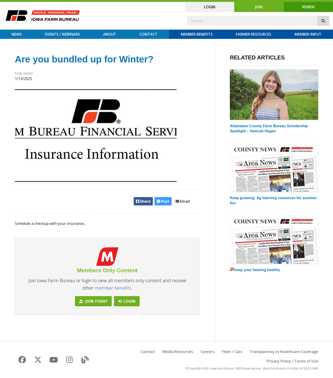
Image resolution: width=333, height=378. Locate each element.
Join (259, 6)
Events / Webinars (62, 34)
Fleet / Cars (232, 351)
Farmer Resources (253, 34)
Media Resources (178, 351)
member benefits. (114, 288)
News (17, 34)
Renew (308, 6)
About (109, 34)
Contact (148, 34)
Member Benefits (197, 34)
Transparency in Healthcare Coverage (284, 351)
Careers (207, 351)
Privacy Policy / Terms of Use (292, 361)
